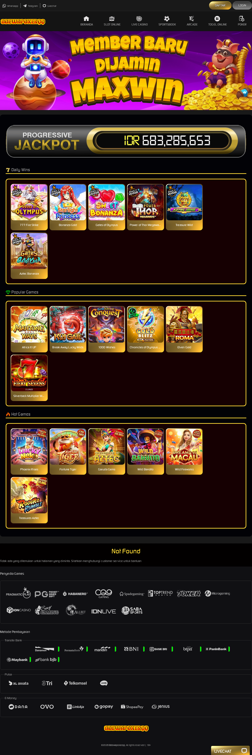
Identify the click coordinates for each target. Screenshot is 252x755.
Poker (242, 21)
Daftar (220, 5)
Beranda (86, 21)
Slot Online (112, 21)
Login (242, 5)
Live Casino (140, 21)
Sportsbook (167, 21)
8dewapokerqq (117, 745)
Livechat (49, 6)
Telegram (30, 6)
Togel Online (217, 21)
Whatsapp (10, 6)
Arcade (192, 21)
